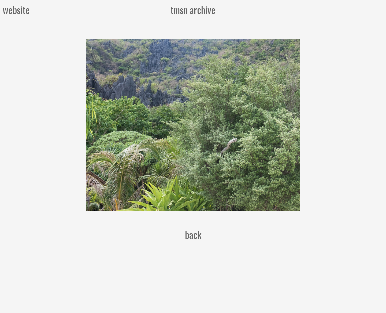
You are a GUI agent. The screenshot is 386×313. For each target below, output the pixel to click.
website (16, 9)
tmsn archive (193, 9)
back (193, 234)
